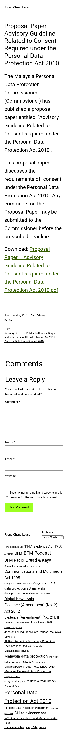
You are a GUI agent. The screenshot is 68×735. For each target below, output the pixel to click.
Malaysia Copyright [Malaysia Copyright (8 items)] (32, 646)
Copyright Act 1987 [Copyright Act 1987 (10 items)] (44, 583)
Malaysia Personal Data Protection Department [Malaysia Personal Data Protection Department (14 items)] (27, 673)
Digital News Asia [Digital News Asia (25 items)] (19, 599)
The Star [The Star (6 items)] (42, 727)
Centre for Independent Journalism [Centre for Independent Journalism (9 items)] (23, 566)
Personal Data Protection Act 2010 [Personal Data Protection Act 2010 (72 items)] (27, 696)
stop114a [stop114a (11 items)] (32, 727)
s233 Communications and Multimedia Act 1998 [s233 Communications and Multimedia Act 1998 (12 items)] (30, 720)
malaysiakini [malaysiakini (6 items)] (54, 657)
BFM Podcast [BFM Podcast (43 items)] (37, 553)
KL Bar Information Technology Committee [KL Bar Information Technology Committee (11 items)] (29, 641)
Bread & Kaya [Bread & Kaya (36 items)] (38, 560)
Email (10, 459)
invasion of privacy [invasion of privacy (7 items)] (13, 627)
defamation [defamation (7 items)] (44, 593)
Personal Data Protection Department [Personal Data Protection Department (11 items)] (26, 707)
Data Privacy (38, 315)
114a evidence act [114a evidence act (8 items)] (13, 546)
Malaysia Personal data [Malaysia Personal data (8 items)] (34, 662)
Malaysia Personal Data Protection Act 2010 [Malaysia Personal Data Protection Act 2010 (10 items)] (29, 666)
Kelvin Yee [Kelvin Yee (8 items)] (9, 636)
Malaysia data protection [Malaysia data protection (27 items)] (26, 656)
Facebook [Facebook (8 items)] (9, 622)
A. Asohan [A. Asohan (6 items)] (8, 554)
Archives (47, 532)
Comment (12, 402)
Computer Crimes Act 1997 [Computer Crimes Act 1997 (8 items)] (18, 583)
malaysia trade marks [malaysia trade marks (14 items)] (41, 681)
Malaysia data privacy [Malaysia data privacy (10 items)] (16, 650)
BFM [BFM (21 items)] (18, 553)
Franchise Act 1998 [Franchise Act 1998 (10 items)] (41, 622)
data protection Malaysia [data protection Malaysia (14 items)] (21, 593)
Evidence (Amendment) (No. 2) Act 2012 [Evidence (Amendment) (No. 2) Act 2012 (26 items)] (30, 608)
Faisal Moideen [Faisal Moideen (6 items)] (22, 623)
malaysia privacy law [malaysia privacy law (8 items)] (14, 681)
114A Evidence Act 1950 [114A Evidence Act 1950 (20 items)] (43, 546)
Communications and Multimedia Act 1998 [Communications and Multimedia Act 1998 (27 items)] (33, 574)
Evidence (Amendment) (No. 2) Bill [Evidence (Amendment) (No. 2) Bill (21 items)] (31, 617)
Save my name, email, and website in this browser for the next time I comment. (36, 495)
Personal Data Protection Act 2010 (24, 341)
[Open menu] (61, 7)
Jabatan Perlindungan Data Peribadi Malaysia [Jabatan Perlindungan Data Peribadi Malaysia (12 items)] (32, 632)
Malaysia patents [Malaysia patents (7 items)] (12, 662)
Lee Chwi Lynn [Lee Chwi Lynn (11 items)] (13, 646)
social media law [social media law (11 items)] (14, 727)
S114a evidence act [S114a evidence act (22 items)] (30, 713)
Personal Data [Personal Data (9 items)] (12, 686)
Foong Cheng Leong (17, 7)
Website (10, 476)
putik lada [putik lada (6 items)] (8, 713)
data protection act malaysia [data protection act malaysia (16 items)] (24, 588)
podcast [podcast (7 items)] (55, 708)
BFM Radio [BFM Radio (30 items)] (14, 560)
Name (10, 442)
